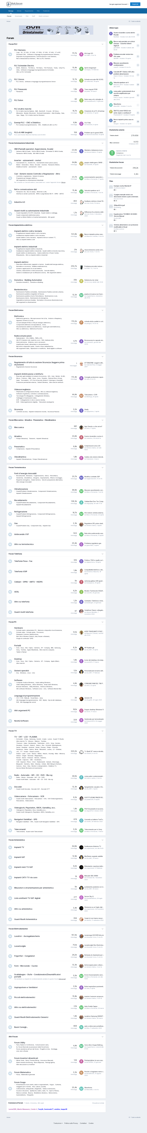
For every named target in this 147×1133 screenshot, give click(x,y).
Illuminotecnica (21, 289)
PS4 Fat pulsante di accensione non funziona (99, 811)
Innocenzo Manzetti (47, 1064)
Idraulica (18, 438)
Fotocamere (20, 803)
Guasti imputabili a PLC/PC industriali (28, 213)
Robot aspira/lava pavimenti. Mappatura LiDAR (99, 991)
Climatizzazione (21, 491)
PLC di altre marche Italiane (25, 111)
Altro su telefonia (22, 604)
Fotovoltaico (54, 478)
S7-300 (45, 52)
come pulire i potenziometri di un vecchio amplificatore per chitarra (124, 93)
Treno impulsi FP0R (90, 89)
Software (19, 682)
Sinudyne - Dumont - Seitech (26, 747)
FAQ (27, 16)
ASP (40, 702)
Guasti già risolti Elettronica (51, 327)
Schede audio (31, 634)
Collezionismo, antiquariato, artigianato (29, 1093)
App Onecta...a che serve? (93, 428)
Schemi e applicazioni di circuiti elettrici (29, 268)
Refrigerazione (21, 514)
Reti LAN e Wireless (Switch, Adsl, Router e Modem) (33, 638)
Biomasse (30, 478)
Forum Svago (20, 1086)
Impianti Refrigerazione (24, 518)
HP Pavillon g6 (89, 650)
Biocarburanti (21, 478)
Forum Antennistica (17, 842)
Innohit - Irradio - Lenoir (44, 741)
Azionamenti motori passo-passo (47, 162)
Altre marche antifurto (57, 384)
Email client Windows (51, 686)
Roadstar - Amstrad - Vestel (31, 749)
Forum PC (12, 624)
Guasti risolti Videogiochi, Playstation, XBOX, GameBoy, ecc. (36, 814)
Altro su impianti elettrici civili (26, 239)
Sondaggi (54, 1053)
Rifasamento (21, 255)
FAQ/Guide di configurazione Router (28, 394)
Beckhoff (42, 111)
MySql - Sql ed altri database (52, 702)
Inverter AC (32, 162)
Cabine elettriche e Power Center (48, 253)
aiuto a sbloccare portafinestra (94, 1030)
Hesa (39, 378)
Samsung (58, 650)
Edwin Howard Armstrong (25, 1066)
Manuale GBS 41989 (91, 878)
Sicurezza (19, 411)
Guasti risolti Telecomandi (34, 833)
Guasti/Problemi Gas (23, 527)
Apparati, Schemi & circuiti (25, 320)
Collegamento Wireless (42, 398)
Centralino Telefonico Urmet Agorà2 (96, 603)
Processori (40, 634)
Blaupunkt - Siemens (23, 766)
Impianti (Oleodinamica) (24, 461)
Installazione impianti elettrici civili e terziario (31, 235)
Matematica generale (28, 1079)
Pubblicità (46, 11)
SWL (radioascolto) (48, 340)
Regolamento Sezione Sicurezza (27, 367)
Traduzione (57, 1127)
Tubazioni (32, 440)
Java (41, 700)
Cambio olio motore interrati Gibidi (95, 459)
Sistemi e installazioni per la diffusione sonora (31, 272)
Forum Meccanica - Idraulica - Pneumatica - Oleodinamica (32, 422)
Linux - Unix (31, 675)
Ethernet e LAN (42, 191)
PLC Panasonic (21, 89)
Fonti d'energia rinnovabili (26, 475)
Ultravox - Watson (34, 743)
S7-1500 (39, 52)
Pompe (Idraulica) (22, 440)
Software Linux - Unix (40, 691)
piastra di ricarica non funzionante (95, 294)
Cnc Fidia (87, 123)
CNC (39, 125)
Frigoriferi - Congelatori (25, 958)
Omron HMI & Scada (38, 151)
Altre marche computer (47, 652)
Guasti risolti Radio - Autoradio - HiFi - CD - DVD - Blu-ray (35, 781)
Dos (18, 675)
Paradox (49, 378)
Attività (19, 11)
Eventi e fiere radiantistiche (44, 346)
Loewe (49, 751)
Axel (53, 376)
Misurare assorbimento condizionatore (97, 492)
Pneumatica (20, 449)
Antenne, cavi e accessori (36, 342)
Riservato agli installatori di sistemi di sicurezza (32, 376)
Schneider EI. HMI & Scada (54, 151)
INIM (35, 378)
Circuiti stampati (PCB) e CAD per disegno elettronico (34, 322)
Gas (16, 525)
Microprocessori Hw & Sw (39, 318)
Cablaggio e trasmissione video (27, 400)
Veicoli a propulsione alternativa (52, 482)
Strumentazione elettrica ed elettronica (29, 327)
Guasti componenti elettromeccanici (28, 215)
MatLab (27, 700)
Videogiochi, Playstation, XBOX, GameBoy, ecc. (35, 810)
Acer (18, 650)
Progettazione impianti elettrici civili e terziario (31, 233)
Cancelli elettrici (49, 270)
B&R (37, 111)
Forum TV (13, 733)
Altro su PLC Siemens (44, 58)
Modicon (24, 68)
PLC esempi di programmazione (27, 125)
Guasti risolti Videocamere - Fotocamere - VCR (32, 801)
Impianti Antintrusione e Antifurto (29, 374)
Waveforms (88, 1092)
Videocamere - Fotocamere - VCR (29, 798)
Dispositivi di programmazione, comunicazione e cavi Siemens (36, 56)
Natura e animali (22, 1097)
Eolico (47, 478)
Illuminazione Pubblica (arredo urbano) (51, 292)
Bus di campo (31, 191)
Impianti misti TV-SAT (24, 869)
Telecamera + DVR (90, 397)
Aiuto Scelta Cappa (90, 1010)
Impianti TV (19, 849)
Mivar (36, 751)
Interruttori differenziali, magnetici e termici (30, 264)
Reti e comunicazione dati (26, 189)
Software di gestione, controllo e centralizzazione (32, 396)
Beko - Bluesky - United (38, 766)
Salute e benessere (49, 1093)
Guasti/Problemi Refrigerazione (27, 516)
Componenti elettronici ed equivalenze (29, 324)
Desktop (18, 661)
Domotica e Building (37, 282)
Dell (26, 650)
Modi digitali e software (54, 348)
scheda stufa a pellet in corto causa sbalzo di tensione (102, 321)
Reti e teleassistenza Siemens (26, 58)
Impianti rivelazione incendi (38, 413)
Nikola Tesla (20, 1064)
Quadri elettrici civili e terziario (26, 237)
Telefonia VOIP (21, 573)
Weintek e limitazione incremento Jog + (97, 150)
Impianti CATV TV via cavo (26, 879)
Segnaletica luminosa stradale (26, 300)
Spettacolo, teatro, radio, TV (39, 1095)
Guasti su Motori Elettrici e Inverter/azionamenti (32, 217)
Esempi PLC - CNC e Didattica (28, 122)
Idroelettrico (28, 480)
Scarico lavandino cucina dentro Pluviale (98, 438)
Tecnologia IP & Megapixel (25, 398)
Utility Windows (34, 689)
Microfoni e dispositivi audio (26, 346)
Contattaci (83, 1127)
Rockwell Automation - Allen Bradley (48, 113)
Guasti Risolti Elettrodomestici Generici (32, 1021)
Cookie (91, 1127)
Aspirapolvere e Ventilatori (26, 992)
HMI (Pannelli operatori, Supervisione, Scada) (34, 149)
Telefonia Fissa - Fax (24, 563)
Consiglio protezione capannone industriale (99, 378)
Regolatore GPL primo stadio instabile (97, 525)
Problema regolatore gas (92, 545)
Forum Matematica (23, 1076)
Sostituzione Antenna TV (92, 848)
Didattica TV (53, 768)
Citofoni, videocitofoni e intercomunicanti (30, 270)
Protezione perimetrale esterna (26, 384)
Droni (44, 324)
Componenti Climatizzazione (47, 493)
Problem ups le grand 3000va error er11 (97, 132)
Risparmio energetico (23, 482)
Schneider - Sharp (22, 741)
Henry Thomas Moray (32, 1064)
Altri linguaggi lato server (28, 704)
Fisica (18, 1079)
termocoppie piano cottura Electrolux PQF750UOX (101, 967)
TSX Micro (31, 68)
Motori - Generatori (23, 165)
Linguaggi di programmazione (27, 698)
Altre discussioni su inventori (26, 1068)
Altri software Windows (24, 691)
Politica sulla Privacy (71, 1127)
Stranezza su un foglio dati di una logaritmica (99, 909)
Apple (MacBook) (32, 652)
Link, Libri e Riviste (22, 1055)
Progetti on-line (45, 1053)
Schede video (21, 634)
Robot (32, 165)
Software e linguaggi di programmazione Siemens (43, 54)
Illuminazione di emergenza (39, 298)
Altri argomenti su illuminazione (27, 302)
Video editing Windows (24, 686)
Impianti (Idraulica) (42, 440)
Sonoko (58, 745)
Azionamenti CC (22, 162)
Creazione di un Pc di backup (94, 111)
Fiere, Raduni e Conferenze (25, 1049)
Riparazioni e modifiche (38, 348)
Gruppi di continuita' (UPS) (25, 640)
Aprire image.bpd (90, 68)
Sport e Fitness (54, 1095)
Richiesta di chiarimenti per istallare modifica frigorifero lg (103, 957)
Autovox (19, 768)
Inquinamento (45, 480)
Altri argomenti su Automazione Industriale (30, 180)
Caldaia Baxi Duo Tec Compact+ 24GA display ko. (101, 503)
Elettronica (19, 316)
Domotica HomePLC (23, 282)
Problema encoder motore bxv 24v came (98, 266)
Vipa (18, 115)
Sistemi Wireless (43, 384)
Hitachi (45, 755)
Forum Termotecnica (17, 469)
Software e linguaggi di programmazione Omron (40, 81)
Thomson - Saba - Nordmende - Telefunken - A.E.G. (33, 745)
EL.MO (18, 378)
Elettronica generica (23, 318)
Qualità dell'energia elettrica (54, 264)
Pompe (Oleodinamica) (40, 461)
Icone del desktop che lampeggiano (96, 662)
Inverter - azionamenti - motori (28, 160)
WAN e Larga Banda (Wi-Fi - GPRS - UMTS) (50, 194)
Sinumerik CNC (21, 54)
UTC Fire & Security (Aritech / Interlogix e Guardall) (33, 382)
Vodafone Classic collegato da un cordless (98, 612)
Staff (33, 16)
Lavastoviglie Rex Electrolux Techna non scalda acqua (102, 947)
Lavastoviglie (20, 948)
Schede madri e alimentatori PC (27, 632)
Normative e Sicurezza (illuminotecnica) (50, 300)
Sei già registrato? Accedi (118, 4)
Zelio (25, 70)
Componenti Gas (36, 527)
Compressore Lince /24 (92, 448)
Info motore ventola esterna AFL (95, 515)
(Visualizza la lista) (98, 1107)
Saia (63, 113)
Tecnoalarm (40, 380)
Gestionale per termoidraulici (94, 721)
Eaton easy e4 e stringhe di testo (95, 99)
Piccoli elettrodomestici (25, 1001)
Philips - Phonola (52, 749)
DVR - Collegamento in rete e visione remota (31, 402)
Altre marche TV (22, 743)
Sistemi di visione (38, 176)
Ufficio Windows (38, 686)
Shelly (86, 411)
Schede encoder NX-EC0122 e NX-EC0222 (99, 79)
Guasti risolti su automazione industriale (32, 211)
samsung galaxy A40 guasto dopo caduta (98, 583)
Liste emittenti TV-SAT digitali (28, 900)
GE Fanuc (56, 111)
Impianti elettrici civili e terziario (28, 231)
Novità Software (22, 723)
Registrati (135, 4)
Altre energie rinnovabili (24, 484)
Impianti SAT (20, 859)
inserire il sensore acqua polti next (96, 1000)
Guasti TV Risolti (58, 741)
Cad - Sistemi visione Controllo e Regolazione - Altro (37, 174)
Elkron (24, 378)
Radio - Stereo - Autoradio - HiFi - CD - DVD (31, 779)
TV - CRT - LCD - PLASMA (26, 739)
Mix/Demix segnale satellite (93, 858)
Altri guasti (51, 217)
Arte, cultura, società (39, 1091)
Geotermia (20, 480)
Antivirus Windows (46, 689)
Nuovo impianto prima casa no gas (96, 234)
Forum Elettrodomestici (18, 931)
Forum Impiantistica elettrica (20, 225)
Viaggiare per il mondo (24, 1091)
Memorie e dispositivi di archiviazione (50, 632)
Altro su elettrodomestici (26, 1011)
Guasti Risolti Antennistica (26, 921)
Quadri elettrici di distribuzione (26, 253)
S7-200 (26, 52)
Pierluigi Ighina (50, 1066)
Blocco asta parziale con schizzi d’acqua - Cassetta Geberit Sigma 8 (124, 44)
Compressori (21, 451)
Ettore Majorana (39, 1066)
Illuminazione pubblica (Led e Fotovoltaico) (30, 296)
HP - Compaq (45, 650)
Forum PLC (13, 44)
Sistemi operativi (22, 673)
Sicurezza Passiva (54, 413)
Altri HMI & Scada (38, 153)
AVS (49, 376)
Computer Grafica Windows (26, 684)
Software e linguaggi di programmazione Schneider (44, 70)
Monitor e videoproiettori (39, 768)
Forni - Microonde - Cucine (26, 968)
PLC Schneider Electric (24, 66)
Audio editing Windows (43, 684)
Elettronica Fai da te (36, 329)
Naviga (10, 12)
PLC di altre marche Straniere (35, 115)
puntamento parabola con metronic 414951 (98, 889)
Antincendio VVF (22, 536)
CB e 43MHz (30, 338)
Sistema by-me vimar (91, 280)
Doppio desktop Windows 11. (94, 711)
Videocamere (30, 803)
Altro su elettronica (23, 329)
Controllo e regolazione (24, 176)
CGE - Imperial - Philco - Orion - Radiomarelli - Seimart (34, 764)
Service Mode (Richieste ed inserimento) (29, 770)
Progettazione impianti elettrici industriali (29, 249)
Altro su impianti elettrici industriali (37, 255)
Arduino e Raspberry (55, 318)
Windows (23, 675)
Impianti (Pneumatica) (33, 451)
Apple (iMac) (55, 663)
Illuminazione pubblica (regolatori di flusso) (30, 294)
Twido (56, 68)
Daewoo (43, 760)
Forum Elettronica (16, 310)
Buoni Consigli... (21, 1031)
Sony (18, 652)
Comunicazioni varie (42, 1049)
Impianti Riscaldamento (24, 506)
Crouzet (49, 111)
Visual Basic (34, 700)
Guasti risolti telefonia (24, 614)
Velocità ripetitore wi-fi (92, 190)
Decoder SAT (36, 791)
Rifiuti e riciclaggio (56, 480)
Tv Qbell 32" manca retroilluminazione (97, 753)
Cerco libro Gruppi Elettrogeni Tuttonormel (98, 1049)
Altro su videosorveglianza (49, 394)
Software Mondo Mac (55, 691)
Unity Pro (19, 70)
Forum (9, 16)
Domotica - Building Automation (28, 280)
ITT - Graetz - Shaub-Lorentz (30, 753)
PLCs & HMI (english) (24, 132)
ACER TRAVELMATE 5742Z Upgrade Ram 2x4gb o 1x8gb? (104, 633)
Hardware (19, 630)
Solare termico (36, 482)
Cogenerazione (39, 478)
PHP (18, 704)
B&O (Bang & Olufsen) (54, 766)
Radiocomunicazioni (23, 336)
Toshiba (23, 652)
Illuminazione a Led (51, 296)
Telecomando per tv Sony (93, 831)
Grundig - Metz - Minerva (25, 757)
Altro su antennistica (24, 911)
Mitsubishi (20, 113)
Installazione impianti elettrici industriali (29, 251)
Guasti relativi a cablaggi (49, 213)
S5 (22, 52)
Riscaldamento (21, 502)
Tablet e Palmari (22, 654)
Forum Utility (20, 1047)
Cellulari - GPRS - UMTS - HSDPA (29, 584)
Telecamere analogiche (46, 404)
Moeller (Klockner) (30, 113)
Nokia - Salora (29, 751)
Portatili (18, 648)
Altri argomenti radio (23, 348)
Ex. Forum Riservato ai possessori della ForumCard (33, 1051)
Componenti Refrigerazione (46, 516)
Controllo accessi (22, 413)
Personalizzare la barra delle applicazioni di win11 (100, 673)
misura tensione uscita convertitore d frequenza (100, 250)
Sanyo (19, 749)
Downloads (18, 16)
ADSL (17, 594)
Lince (44, 378)
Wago (22, 115)
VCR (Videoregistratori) (55, 801)
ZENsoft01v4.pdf (119, 205)
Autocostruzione (22, 342)
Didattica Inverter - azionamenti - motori (29, 167)
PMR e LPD (39, 338)
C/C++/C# (20, 700)
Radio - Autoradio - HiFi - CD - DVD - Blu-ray (34, 777)
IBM (52, 650)
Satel (33, 380)
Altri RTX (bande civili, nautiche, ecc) (28, 340)
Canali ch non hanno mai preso (94, 920)
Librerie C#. (88, 700)
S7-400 (51, 52)
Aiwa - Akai (27, 768)
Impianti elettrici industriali (26, 247)
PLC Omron (19, 79)
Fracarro (29, 378)
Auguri (52, 1089)
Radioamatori (21, 338)
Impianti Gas (47, 527)
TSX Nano (39, 68)
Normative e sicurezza (24, 266)
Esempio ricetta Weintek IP (122, 186)
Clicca (64, 182)
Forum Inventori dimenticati (26, 1062)
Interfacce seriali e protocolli (26, 194)
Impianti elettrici (22, 262)
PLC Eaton (19, 100)
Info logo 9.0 (88, 53)
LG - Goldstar (57, 751)
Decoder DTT (45, 791)
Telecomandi (20, 831)
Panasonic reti (21, 191)
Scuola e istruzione (23, 1095)
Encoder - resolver (41, 165)
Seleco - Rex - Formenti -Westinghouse (48, 747)
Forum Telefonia (15, 556)
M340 (18, 68)
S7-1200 (32, 52)
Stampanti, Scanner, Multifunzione (27, 636)
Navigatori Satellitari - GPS (26, 821)
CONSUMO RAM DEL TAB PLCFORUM (97, 685)
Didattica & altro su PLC (50, 125)
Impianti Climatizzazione (24, 495)
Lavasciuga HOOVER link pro (94, 937)
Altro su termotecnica (24, 546)
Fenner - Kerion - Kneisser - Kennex (28, 760)
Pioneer (43, 749)
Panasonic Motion (54, 165)
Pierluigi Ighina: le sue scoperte (94, 1064)
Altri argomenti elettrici (54, 272)
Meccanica (19, 429)
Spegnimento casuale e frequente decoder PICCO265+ (103, 789)
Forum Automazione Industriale (21, 143)
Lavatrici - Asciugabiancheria (27, 938)
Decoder (18, 789)
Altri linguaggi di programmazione (27, 702)
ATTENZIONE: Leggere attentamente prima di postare (102, 363)
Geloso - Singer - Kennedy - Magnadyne (47, 757)
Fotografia (30, 1099)
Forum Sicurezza (15, 356)
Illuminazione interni (23, 298)
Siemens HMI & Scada (24, 151)
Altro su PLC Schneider (24, 72)
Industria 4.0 (20, 202)
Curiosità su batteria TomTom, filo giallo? (97, 821)
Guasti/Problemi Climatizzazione (27, 493)
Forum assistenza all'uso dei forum (28, 1053)
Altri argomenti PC (23, 713)
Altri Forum (13, 1041)
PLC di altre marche (23, 109)
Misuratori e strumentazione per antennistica (34, 890)
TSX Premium (48, 68)
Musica (30, 1097)
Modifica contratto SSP (92, 479)
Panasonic (20, 91)
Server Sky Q (89, 898)
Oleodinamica (20, 459)
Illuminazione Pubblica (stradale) (27, 292)
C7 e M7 (57, 52)
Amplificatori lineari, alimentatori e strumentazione (33, 344)
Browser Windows (22, 689)
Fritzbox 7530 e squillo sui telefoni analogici (99, 562)
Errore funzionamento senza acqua (96, 978)
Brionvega (56, 764)
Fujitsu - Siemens (34, 650)
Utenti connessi (44, 16)
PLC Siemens (20, 50)
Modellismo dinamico (41, 1097)
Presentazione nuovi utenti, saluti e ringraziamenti (33, 1089)
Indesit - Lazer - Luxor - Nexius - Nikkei (29, 755)
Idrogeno (36, 480)
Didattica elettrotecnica (39, 266)
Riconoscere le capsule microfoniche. (97, 340)
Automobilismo (21, 1099)
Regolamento (29, 11)
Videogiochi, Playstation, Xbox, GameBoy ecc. (31, 812)
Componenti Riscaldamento (46, 504)
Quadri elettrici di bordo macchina (54, 251)
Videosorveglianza (23, 391)
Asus (22, 650)
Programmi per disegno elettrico (27, 178)
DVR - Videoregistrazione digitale (27, 404)
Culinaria (58, 1089)
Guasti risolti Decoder (23, 791)
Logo (18, 52)
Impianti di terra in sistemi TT (46, 237)
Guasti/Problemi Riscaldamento (27, 504)
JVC (18, 753)
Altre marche (21, 665)
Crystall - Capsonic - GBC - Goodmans (29, 762)
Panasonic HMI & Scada (24, 153)
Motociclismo (53, 1097)
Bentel (58, 376)
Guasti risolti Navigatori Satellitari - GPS (47, 824)
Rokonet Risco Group (23, 380)
